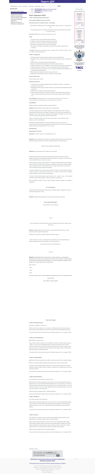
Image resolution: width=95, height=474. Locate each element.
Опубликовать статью (16, 6)
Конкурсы (25, 6)
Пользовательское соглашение (37, 463)
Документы (14, 20)
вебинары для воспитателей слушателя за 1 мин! (45, 10)
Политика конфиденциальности (53, 463)
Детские (49, 459)
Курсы (42, 6)
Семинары (31, 6)
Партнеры (79, 70)
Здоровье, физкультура (17, 16)
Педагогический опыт (16, 22)
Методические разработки (17, 13)
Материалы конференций (17, 24)
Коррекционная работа (17, 14)
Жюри (53, 460)
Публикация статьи (35, 459)
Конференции (61, 459)
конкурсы (54, 459)
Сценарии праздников (16, 19)
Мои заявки (79, 9)
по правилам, (49, 452)
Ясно (58, 455)
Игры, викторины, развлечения (19, 17)
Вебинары (37, 6)
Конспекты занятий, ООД (17, 11)
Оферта (64, 463)
